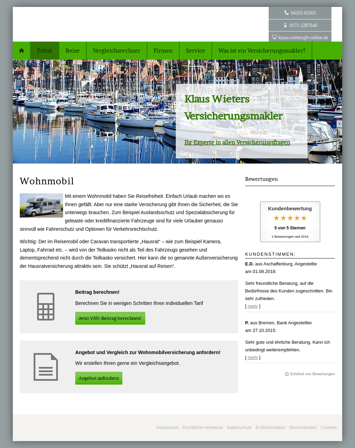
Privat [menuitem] (44, 50)
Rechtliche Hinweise (202, 427)
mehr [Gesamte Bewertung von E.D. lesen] (253, 306)
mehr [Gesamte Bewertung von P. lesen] (253, 357)
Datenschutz (239, 427)
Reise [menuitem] (73, 50)
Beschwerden (303, 427)
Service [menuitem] (195, 50)
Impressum (167, 427)
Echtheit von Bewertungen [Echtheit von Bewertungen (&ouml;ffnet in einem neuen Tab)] (313, 374)
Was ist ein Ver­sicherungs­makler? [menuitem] (261, 50)
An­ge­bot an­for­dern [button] (99, 378)
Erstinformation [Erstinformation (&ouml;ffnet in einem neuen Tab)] (271, 427)
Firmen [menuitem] (163, 50)
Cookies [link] (329, 427)
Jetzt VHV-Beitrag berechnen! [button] (110, 318)
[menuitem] (22, 51)
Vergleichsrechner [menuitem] (116, 50)
